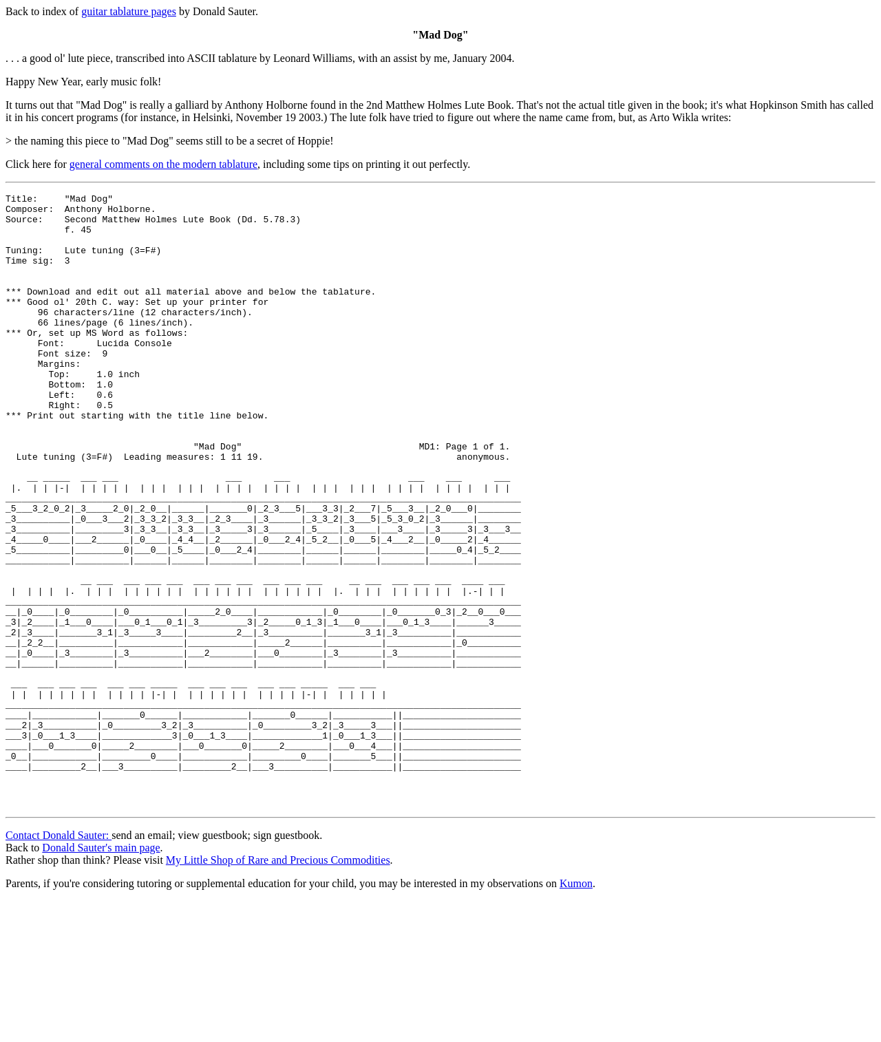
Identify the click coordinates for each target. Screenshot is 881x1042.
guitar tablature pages (128, 11)
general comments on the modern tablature (163, 164)
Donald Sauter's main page (101, 965)
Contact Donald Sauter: (59, 953)
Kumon (576, 1001)
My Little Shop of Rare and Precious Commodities (278, 977)
